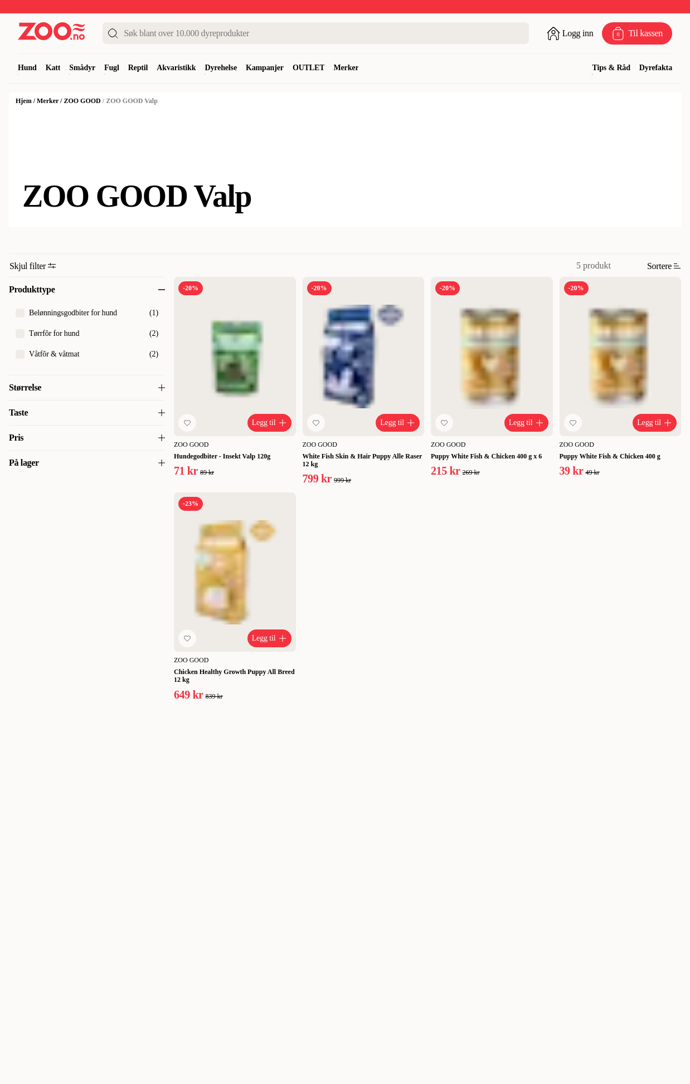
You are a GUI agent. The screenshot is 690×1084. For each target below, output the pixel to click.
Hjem (24, 101)
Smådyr (82, 68)
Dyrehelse (221, 68)
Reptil (138, 68)
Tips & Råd (611, 68)
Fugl (111, 68)
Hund (27, 68)
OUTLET (309, 68)
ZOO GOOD (82, 101)
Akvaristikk (176, 68)
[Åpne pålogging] (570, 33)
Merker (345, 68)
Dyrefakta (655, 68)
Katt (53, 68)
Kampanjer (265, 68)
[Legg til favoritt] (187, 423)
